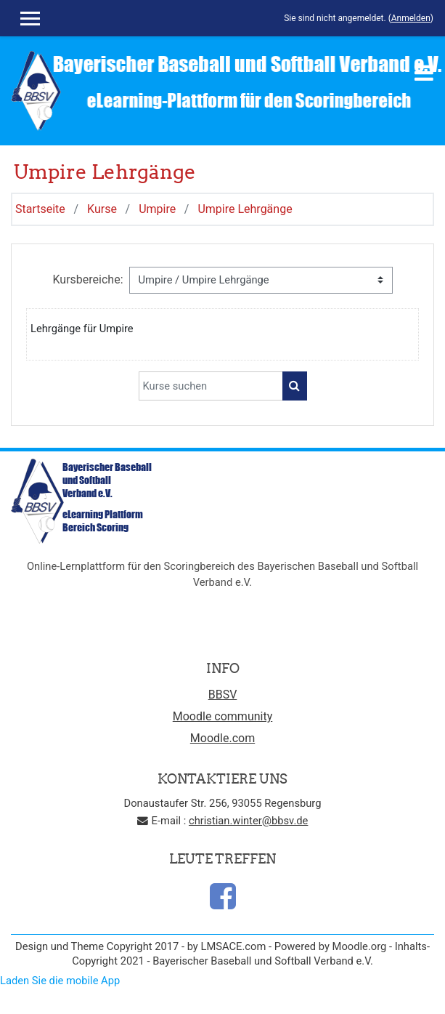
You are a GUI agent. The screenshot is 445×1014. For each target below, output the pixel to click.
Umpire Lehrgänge (244, 209)
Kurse (102, 209)
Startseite (40, 209)
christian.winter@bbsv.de (248, 820)
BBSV (222, 694)
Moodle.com (222, 738)
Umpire (157, 209)
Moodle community (223, 716)
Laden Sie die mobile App (60, 980)
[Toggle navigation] (424, 72)
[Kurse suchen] (211, 386)
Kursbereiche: (87, 279)
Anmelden (410, 18)
